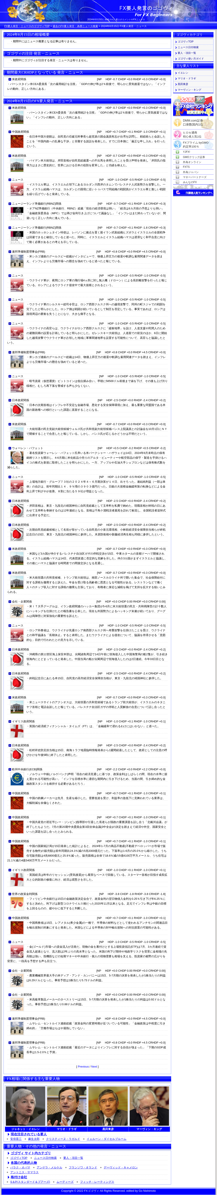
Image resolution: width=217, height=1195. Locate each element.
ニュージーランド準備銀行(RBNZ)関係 (36, 203)
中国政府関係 (20, 131)
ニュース (17, 179)
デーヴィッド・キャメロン (121, 1167)
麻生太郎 (34, 1139)
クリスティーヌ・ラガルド (63, 1139)
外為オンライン (192, 162)
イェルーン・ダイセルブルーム (106, 1139)
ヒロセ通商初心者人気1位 (192, 133)
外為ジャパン (191, 172)
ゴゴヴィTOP (19, 1157)
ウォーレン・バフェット (27, 448)
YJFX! (186, 151)
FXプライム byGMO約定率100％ (195, 143)
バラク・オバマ (20, 1167)
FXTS (186, 166)
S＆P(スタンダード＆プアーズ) (30, 1181)
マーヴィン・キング (189, 89)
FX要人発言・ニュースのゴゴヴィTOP (27, 26)
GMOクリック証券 (194, 157)
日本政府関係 (20, 400)
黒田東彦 (183, 84)
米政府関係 (19, 79)
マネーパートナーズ (195, 177)
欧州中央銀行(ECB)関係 (27, 769)
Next (94, 1066)
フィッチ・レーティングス (97, 1181)
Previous (83, 1066)
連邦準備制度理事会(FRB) (28, 251)
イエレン (183, 72)
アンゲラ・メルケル (49, 1167)
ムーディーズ (65, 1181)
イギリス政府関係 (23, 721)
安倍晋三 (16, 1139)
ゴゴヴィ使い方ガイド (191, 58)
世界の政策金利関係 (25, 894)
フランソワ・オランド (83, 1167)
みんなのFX (190, 182)
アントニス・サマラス (24, 1172)
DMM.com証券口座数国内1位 (193, 121)
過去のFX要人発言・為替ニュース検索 (75, 26)
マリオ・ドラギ (187, 78)
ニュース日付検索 (45, 1157)
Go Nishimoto (147, 1190)
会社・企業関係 (22, 601)
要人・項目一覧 (73, 1157)
